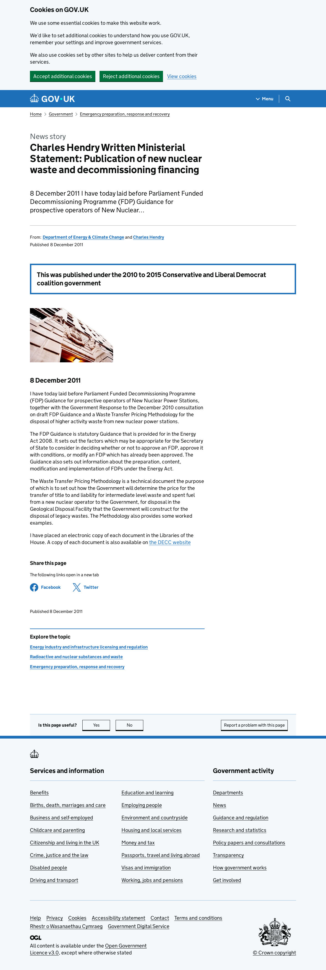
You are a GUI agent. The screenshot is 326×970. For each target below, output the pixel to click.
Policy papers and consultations (249, 842)
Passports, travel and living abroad (160, 855)
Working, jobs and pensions (152, 880)
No (135, 725)
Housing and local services (151, 830)
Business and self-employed (61, 817)
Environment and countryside (154, 817)
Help (35, 918)
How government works (240, 867)
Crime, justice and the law (59, 855)
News (219, 805)
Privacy (54, 918)
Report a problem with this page (254, 725)
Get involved (227, 880)
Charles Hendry (148, 237)
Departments (228, 792)
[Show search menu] (287, 98)
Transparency (228, 855)
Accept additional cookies (62, 76)
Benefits (39, 792)
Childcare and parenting (57, 830)
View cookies (182, 76)
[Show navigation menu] (264, 98)
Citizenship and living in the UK (64, 842)
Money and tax (138, 842)
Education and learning (147, 792)
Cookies (77, 918)
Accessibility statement (118, 918)
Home (36, 114)
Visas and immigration (146, 867)
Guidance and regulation (240, 817)
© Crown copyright (274, 952)
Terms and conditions (198, 918)
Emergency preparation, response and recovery (125, 114)
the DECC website (170, 542)
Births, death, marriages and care (68, 805)
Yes (101, 725)
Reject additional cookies (131, 76)
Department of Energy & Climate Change (83, 237)
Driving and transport (54, 880)
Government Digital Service (138, 926)
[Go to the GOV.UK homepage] (52, 99)
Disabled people (48, 867)
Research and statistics (239, 830)
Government (61, 114)
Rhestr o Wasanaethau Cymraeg (66, 926)
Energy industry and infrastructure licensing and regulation (89, 647)
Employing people (141, 805)
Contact (160, 918)
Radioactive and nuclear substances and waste (76, 656)
